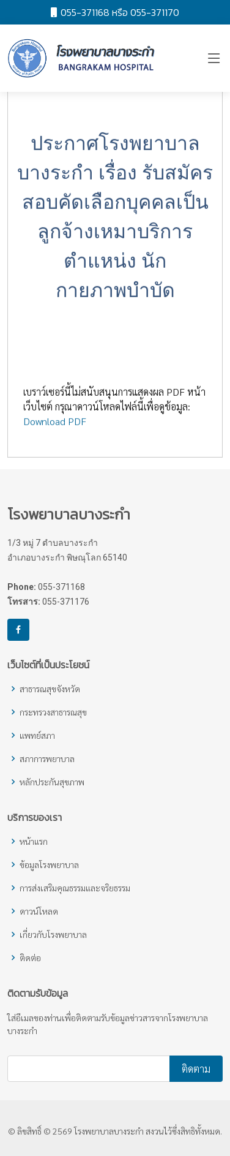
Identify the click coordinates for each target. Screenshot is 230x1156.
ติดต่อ (30, 957)
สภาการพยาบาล (47, 758)
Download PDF (54, 425)
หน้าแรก (34, 841)
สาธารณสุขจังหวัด (50, 688)
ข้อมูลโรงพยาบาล (49, 864)
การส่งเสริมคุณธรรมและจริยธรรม (75, 887)
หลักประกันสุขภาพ (52, 781)
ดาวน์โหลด (39, 911)
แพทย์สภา (37, 735)
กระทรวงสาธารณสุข (53, 712)
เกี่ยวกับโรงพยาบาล (53, 934)
